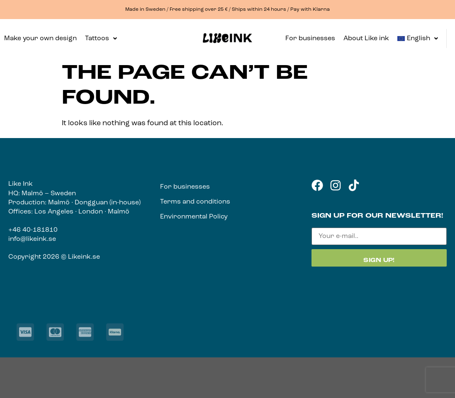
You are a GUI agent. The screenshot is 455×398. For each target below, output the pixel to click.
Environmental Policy (194, 217)
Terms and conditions (195, 202)
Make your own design (40, 38)
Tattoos (101, 38)
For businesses (310, 38)
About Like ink (366, 38)
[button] (101, 38)
